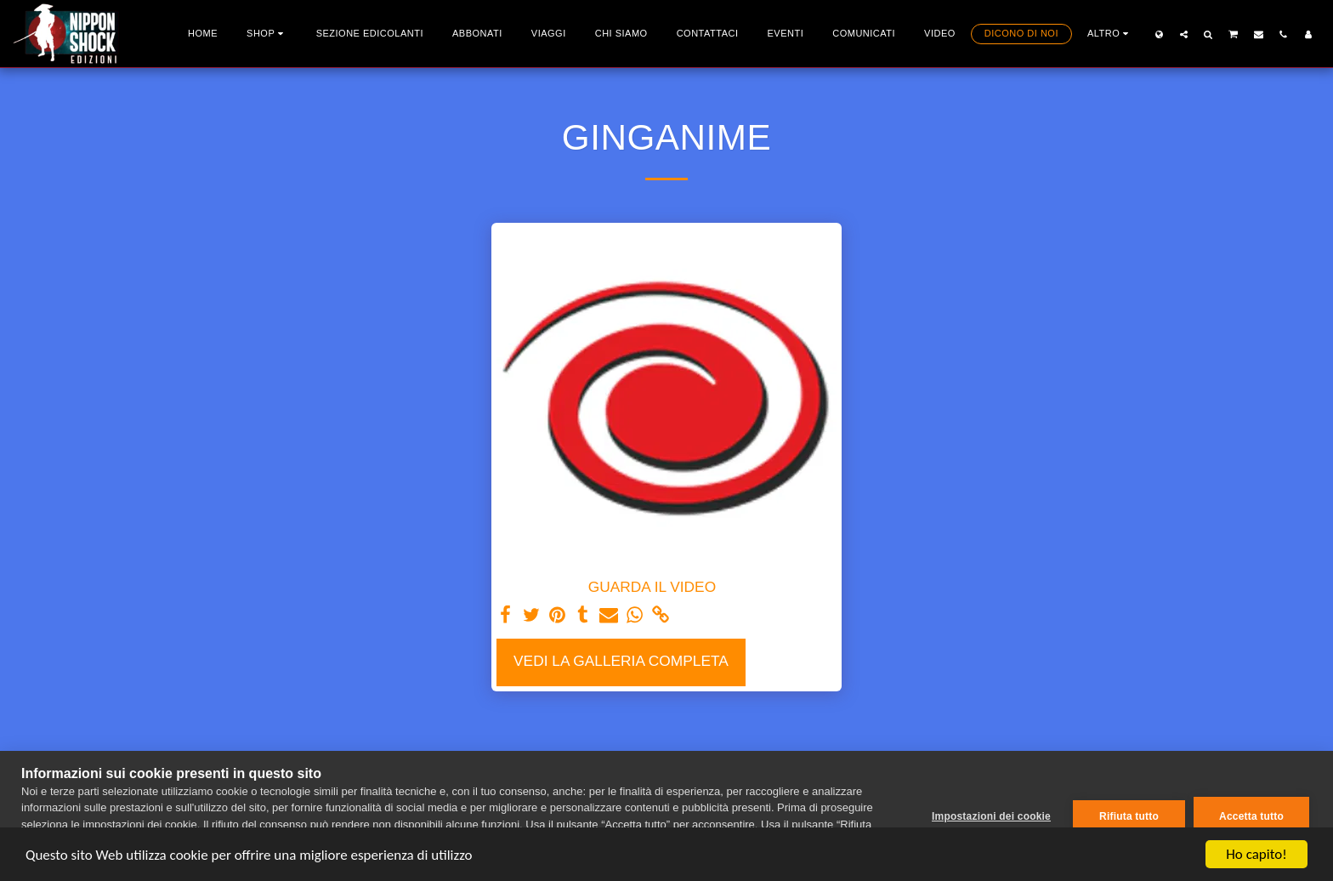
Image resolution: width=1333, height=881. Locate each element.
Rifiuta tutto (1129, 816)
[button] (1183, 34)
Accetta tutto (1251, 816)
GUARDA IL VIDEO (652, 586)
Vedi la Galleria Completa (621, 660)
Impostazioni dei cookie (991, 816)
